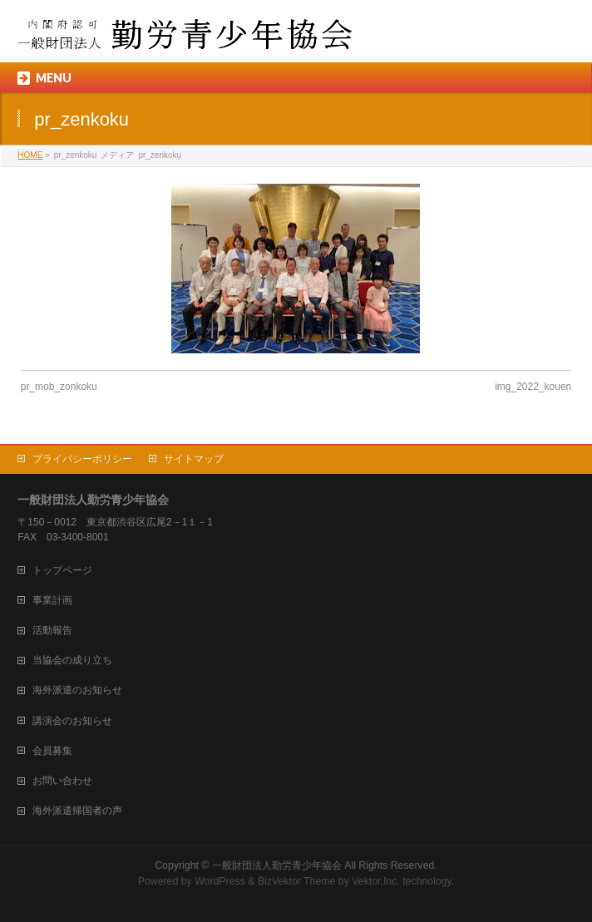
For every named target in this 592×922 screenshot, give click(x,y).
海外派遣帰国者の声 (77, 810)
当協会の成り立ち (72, 660)
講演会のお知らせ (72, 721)
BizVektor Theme (297, 881)
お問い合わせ (62, 780)
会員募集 (52, 751)
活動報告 (52, 630)
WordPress (220, 881)
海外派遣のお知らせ (77, 690)
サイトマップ (194, 459)
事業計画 (52, 600)
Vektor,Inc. (376, 881)
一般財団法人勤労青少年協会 (277, 865)
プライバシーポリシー (82, 459)
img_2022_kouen (533, 386)
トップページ (62, 570)
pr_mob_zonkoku (59, 386)
